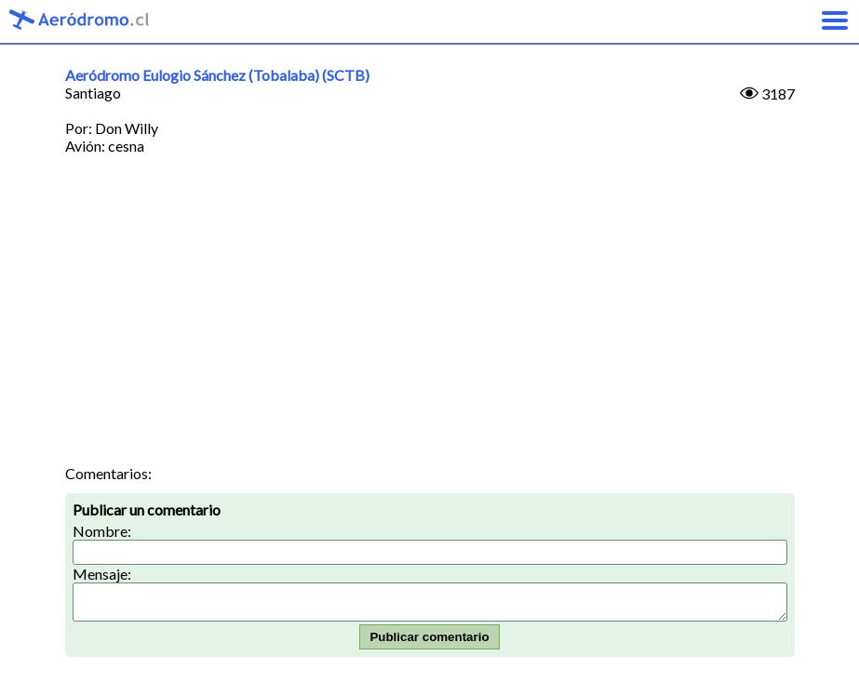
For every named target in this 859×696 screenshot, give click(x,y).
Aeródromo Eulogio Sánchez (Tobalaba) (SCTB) (217, 75)
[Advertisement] (430, 324)
